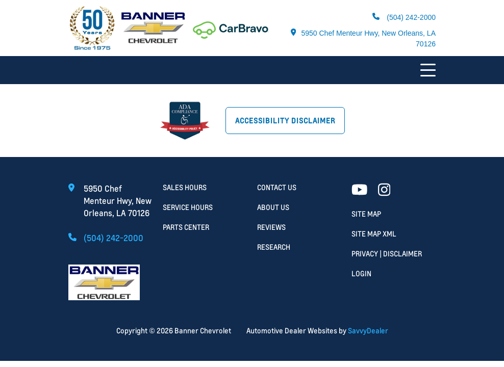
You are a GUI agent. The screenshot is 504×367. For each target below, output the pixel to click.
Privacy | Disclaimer (386, 253)
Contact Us (276, 187)
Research (273, 247)
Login (361, 273)
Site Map (366, 214)
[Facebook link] (384, 190)
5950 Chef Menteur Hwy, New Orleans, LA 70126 (363, 38)
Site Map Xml (373, 234)
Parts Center (186, 227)
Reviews (271, 227)
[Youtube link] (359, 190)
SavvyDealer (368, 330)
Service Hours (188, 207)
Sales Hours (185, 187)
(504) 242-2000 (404, 17)
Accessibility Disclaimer (285, 120)
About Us (273, 207)
